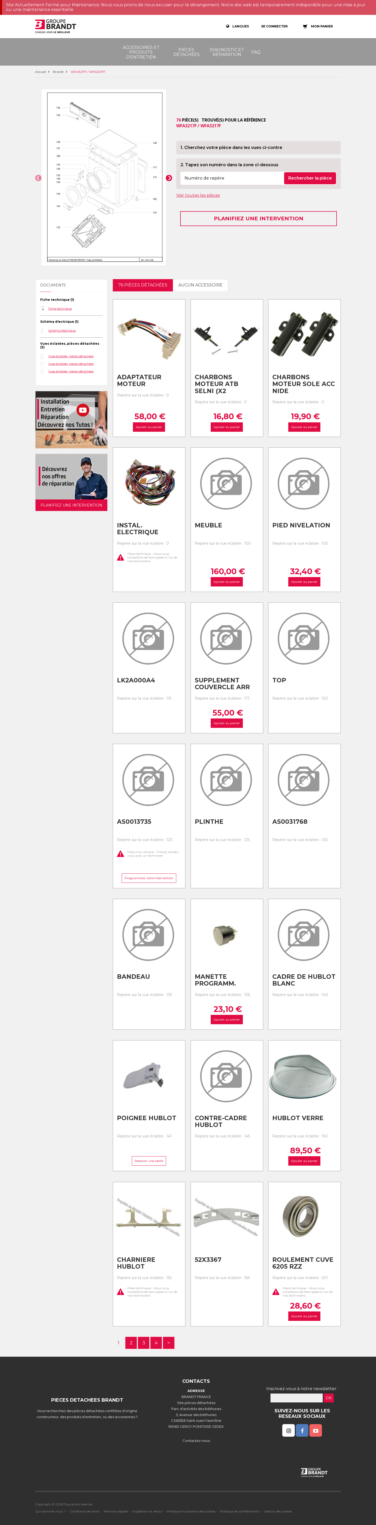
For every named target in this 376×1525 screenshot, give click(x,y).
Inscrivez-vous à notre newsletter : (302, 1388)
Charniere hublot (136, 1263)
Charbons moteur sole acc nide (303, 384)
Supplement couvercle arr (222, 684)
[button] (38, 178)
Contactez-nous (196, 1440)
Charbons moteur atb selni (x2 (216, 384)
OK (329, 1398)
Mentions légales (116, 1511)
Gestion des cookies (278, 1511)
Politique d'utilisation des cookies (191, 1511)
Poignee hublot (146, 1118)
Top (279, 680)
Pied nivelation (301, 525)
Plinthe (209, 821)
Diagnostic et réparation (227, 52)
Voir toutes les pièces (198, 195)
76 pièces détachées (142, 285)
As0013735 (134, 821)
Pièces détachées (186, 52)
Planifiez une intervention (258, 218)
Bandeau (133, 976)
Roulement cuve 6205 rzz (302, 1263)
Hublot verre (298, 1118)
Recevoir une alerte (149, 1161)
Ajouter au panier (149, 427)
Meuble (208, 525)
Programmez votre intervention (149, 878)
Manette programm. (215, 980)
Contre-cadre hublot (221, 1122)
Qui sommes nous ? (50, 1511)
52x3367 (208, 1259)
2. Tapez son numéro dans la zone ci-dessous (229, 164)
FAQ (255, 52)
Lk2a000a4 (136, 680)
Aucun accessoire (200, 285)
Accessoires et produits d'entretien (141, 52)
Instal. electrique (137, 529)
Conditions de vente (84, 1511)
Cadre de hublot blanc (304, 980)
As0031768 (289, 821)
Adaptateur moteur (139, 381)
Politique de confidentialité (239, 1511)
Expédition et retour (147, 1511)
